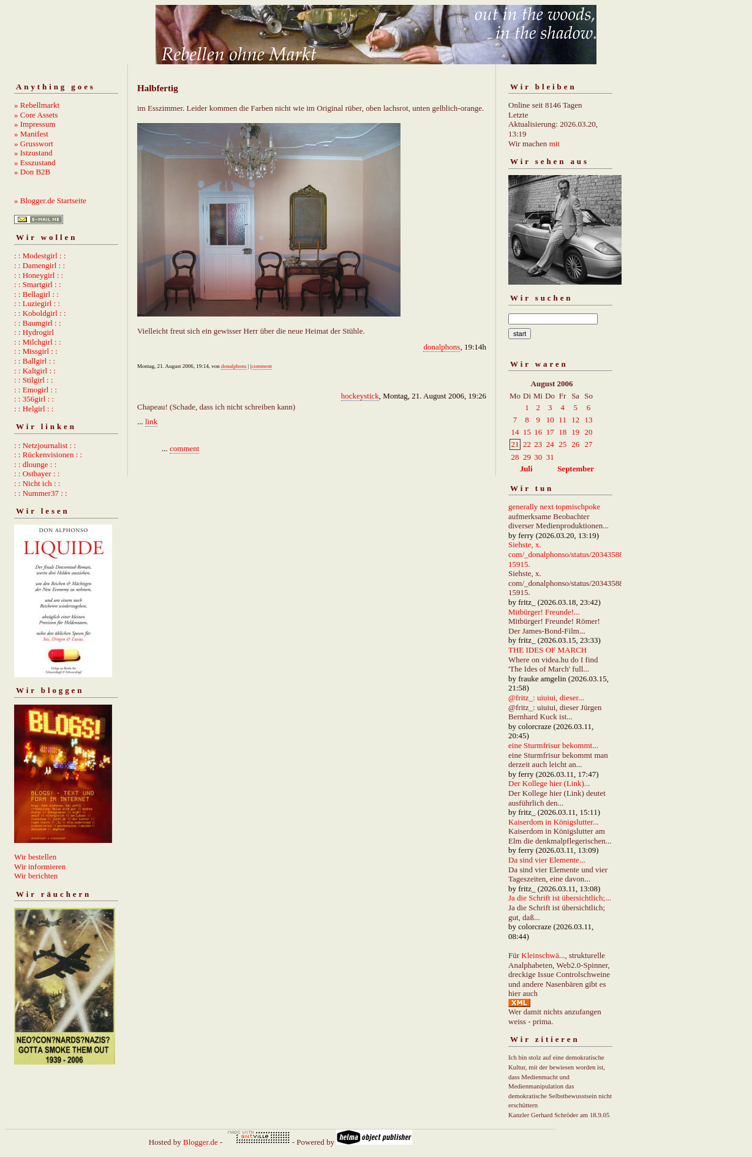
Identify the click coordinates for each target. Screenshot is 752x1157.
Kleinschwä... (543, 955)
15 (527, 431)
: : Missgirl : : (36, 351)
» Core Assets (36, 114)
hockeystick (360, 395)
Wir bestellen (35, 856)
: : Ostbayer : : (36, 473)
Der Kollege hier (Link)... (549, 783)
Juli (526, 468)
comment (262, 366)
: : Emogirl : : (35, 389)
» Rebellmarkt (36, 105)
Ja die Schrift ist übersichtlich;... (559, 897)
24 (550, 444)
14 (515, 431)
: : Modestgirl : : (40, 255)
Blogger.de (200, 1142)
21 (515, 444)
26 (575, 444)
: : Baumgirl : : (37, 323)
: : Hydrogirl (34, 332)
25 (562, 444)
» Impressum (35, 124)
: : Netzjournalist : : (45, 445)
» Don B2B (32, 171)
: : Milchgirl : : (37, 341)
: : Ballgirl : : (34, 360)
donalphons (441, 346)
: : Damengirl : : (39, 265)
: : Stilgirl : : (33, 379)
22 (527, 444)
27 (589, 444)
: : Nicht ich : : (37, 483)
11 (562, 419)
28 (515, 457)
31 (550, 457)
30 (538, 457)
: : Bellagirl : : (36, 294)
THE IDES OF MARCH (547, 649)
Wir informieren (40, 866)
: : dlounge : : (35, 464)
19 (575, 431)
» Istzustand (33, 152)
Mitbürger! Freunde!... (544, 611)
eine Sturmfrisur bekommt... (553, 745)
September (575, 468)
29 (527, 457)
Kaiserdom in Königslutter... (553, 821)
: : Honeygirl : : (38, 275)
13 (589, 419)
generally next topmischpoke (554, 506)
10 (550, 419)
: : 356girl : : (34, 398)
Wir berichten (36, 875)
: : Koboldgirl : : (40, 313)
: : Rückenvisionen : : (48, 454)
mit (554, 143)
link (151, 421)
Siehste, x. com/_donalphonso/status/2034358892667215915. (577, 554)
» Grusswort (33, 143)
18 (562, 431)
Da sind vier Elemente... (546, 859)
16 (538, 431)
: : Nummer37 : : (40, 493)
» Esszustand (35, 162)
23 (538, 444)
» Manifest (31, 133)
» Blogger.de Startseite (50, 200)
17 (550, 431)
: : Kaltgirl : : (35, 370)
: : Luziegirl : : (37, 303)
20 (589, 431)
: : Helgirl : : (33, 408)
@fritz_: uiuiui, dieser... (546, 697)
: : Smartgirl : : (37, 284)
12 (575, 419)
